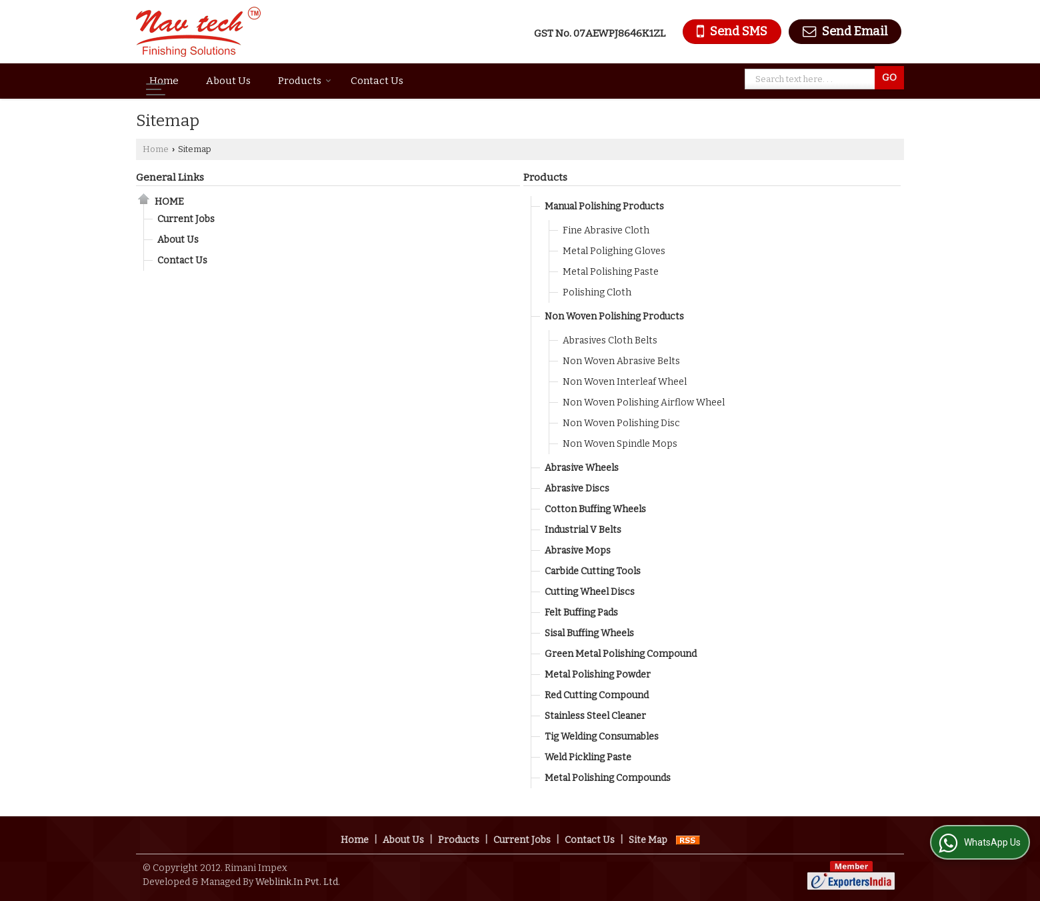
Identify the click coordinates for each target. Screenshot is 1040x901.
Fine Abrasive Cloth (606, 230)
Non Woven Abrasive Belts (621, 361)
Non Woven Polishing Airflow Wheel (644, 402)
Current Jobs (186, 219)
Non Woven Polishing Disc (621, 423)
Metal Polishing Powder (598, 674)
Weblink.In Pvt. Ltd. (297, 882)
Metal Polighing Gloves (614, 251)
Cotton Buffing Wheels (595, 509)
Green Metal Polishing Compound (621, 654)
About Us (228, 81)
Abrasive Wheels (582, 468)
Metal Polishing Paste (611, 271)
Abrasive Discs (577, 488)
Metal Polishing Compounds (608, 778)
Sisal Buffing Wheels (589, 633)
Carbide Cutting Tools (593, 571)
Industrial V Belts (583, 530)
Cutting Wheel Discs (590, 592)
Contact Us (377, 81)
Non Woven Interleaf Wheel (625, 381)
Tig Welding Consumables (602, 736)
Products (304, 81)
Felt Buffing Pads (581, 612)
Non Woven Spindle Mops (620, 443)
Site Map (648, 840)
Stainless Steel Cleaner (595, 716)
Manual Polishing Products (604, 206)
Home (164, 81)
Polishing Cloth (597, 292)
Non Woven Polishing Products (614, 316)
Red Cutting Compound (597, 695)
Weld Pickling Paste (588, 757)
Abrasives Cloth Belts (610, 340)
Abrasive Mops (578, 550)
